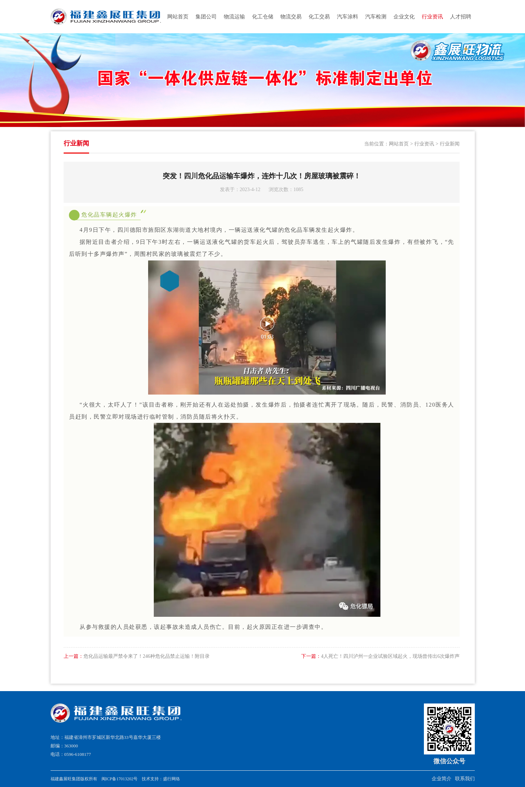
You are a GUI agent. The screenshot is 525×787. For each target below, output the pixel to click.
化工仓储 (262, 16)
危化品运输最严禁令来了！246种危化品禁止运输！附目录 (137, 656)
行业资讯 (432, 16)
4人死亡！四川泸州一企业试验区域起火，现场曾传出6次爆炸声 (380, 656)
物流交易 (291, 16)
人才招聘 (460, 16)
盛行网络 (171, 778)
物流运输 (234, 16)
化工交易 (319, 16)
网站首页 (177, 16)
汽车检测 (375, 16)
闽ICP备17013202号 (119, 778)
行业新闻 (450, 144)
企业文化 (404, 16)
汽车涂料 (347, 16)
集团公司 (206, 16)
